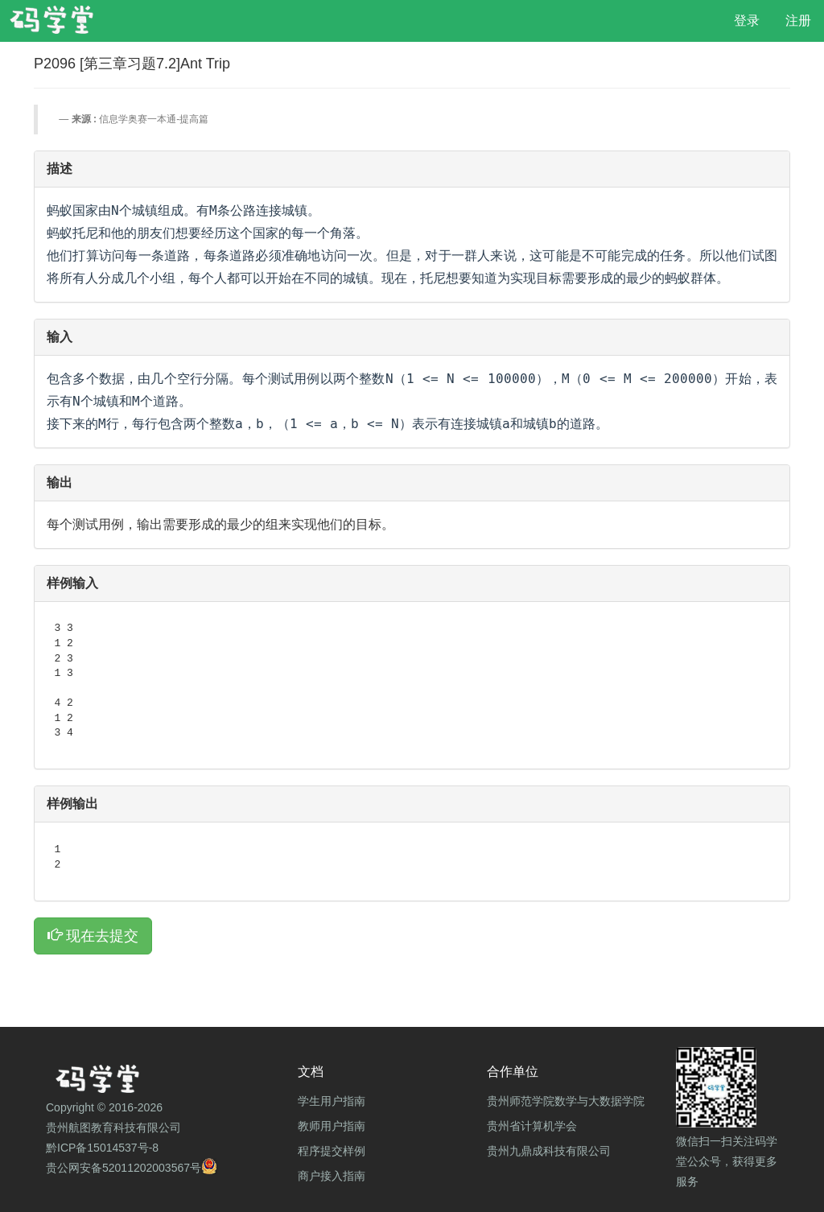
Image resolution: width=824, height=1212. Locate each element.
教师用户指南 (331, 1125)
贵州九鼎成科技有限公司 (549, 1150)
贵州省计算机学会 (532, 1125)
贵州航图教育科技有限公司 (113, 1127)
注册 (798, 20)
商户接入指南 (331, 1175)
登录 (747, 20)
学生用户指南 (331, 1101)
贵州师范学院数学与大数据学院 (566, 1101)
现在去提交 (92, 935)
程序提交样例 (331, 1150)
